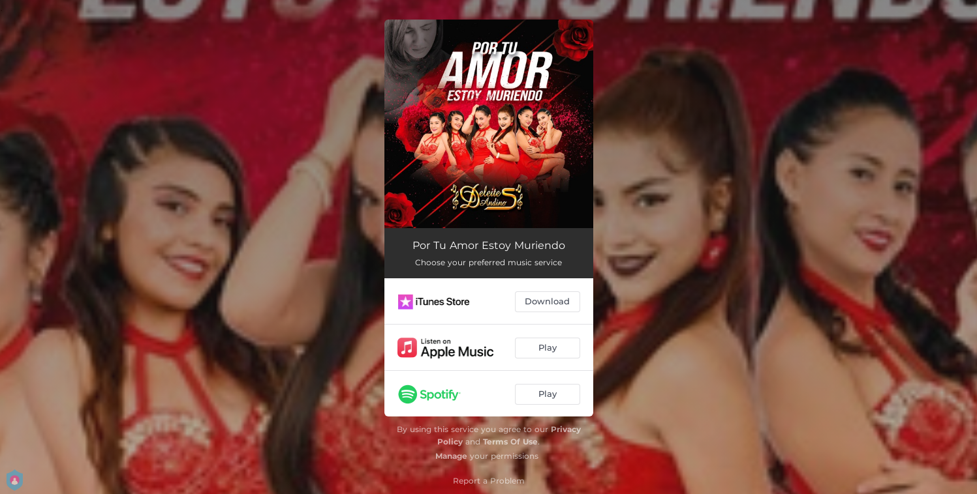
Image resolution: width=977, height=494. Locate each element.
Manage (451, 456)
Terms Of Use (510, 441)
